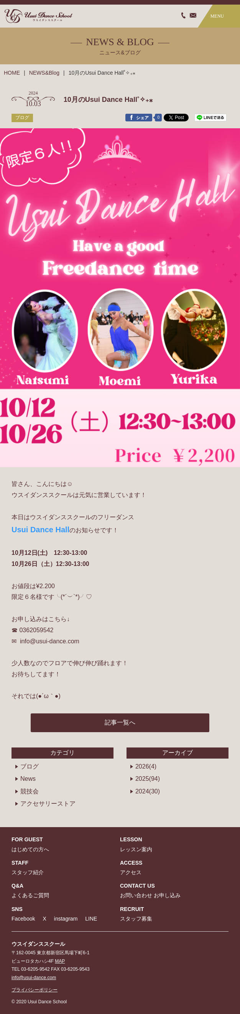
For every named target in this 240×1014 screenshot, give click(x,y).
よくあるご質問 (30, 895)
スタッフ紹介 (28, 872)
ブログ (29, 766)
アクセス (130, 872)
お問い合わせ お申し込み (150, 895)
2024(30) (147, 791)
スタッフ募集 (136, 919)
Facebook (23, 919)
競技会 (29, 791)
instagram (65, 919)
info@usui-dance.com (34, 977)
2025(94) (147, 778)
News (28, 778)
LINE (91, 919)
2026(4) (145, 766)
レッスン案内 (136, 849)
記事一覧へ (120, 722)
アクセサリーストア (48, 803)
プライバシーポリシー (35, 990)
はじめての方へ (30, 849)
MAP (60, 961)
